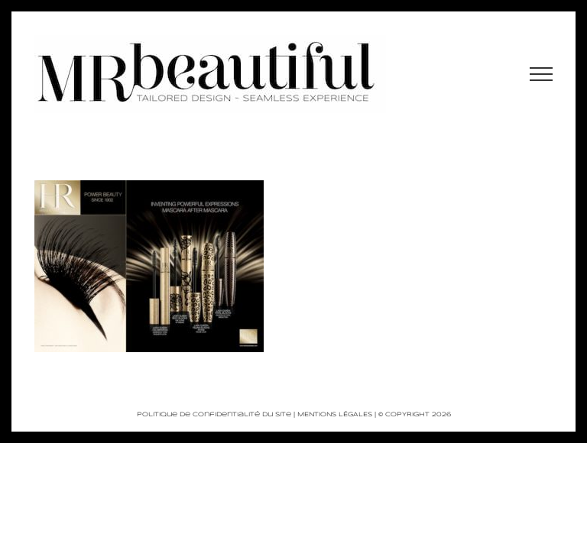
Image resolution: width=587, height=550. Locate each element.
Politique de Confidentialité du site (214, 415)
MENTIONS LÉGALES (334, 415)
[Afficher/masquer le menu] (541, 74)
